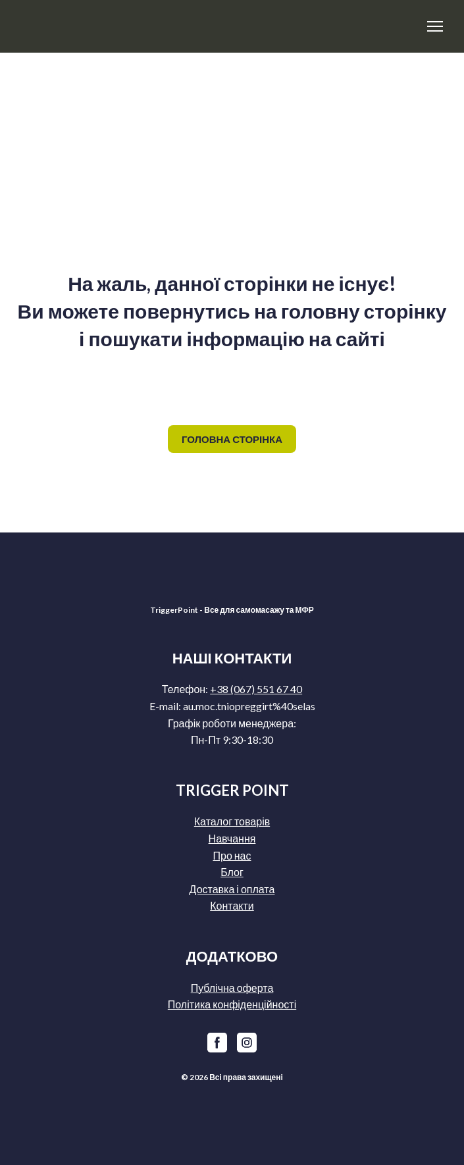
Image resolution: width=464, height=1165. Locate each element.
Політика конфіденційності (232, 1004)
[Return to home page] (114, 26)
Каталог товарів (232, 821)
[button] (232, 439)
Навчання (232, 838)
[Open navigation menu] (435, 26)
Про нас (232, 855)
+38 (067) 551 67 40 (256, 689)
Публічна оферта (232, 987)
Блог (232, 872)
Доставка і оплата (232, 889)
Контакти (232, 905)
